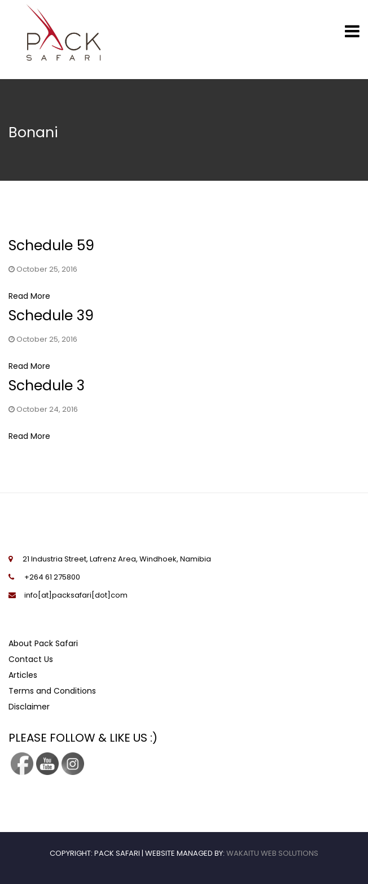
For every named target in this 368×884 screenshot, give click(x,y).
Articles (22, 675)
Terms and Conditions (52, 690)
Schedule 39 (51, 315)
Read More (29, 296)
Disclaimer (29, 706)
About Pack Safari (43, 643)
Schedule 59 (51, 245)
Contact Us (30, 659)
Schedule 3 (46, 385)
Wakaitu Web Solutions (272, 853)
